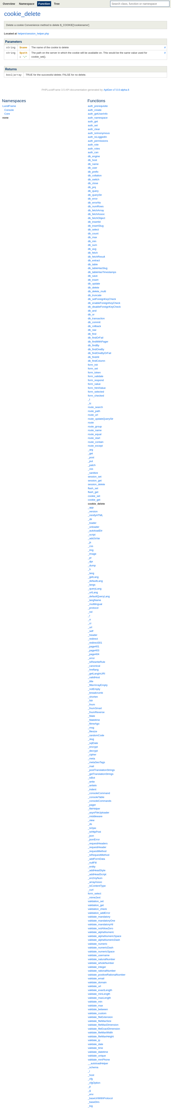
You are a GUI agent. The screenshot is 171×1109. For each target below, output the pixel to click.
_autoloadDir (95, 529)
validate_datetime (98, 1051)
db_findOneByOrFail (99, 352)
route (91, 421)
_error (91, 657)
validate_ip (94, 1039)
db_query (93, 190)
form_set (93, 367)
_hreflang (93, 668)
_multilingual (95, 603)
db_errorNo (94, 201)
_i (89, 1070)
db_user (92, 166)
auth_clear (94, 128)
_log (90, 1105)
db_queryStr (95, 194)
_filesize (92, 730)
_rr (89, 618)
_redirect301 (95, 641)
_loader (92, 522)
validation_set (96, 900)
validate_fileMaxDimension (103, 1023)
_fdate (91, 715)
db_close (93, 182)
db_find (92, 333)
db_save (93, 275)
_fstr (90, 699)
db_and (92, 309)
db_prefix (93, 170)
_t (89, 398)
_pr (90, 556)
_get (90, 452)
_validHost (94, 676)
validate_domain (97, 981)
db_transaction (96, 317)
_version (93, 510)
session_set (94, 475)
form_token (94, 371)
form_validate (95, 375)
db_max (92, 236)
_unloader (93, 526)
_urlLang (93, 591)
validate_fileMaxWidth (100, 1031)
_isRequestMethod (98, 854)
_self (90, 630)
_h (89, 568)
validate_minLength (99, 993)
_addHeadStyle (96, 869)
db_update (94, 282)
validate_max (95, 1004)
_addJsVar (94, 537)
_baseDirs (94, 1101)
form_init (93, 363)
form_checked (96, 394)
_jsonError (94, 838)
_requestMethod (97, 850)
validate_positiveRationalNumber (106, 973)
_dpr (90, 560)
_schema (93, 1066)
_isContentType (97, 885)
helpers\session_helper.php (33, 33)
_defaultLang (95, 580)
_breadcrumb (95, 692)
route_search (95, 406)
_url (90, 626)
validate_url (94, 985)
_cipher (92, 753)
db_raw (92, 329)
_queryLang (94, 587)
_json (91, 834)
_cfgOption (94, 1081)
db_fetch (93, 251)
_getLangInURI (96, 672)
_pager (92, 804)
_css (90, 545)
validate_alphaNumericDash (104, 939)
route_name (94, 429)
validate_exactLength (100, 989)
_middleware (95, 815)
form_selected (96, 390)
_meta (91, 757)
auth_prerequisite (98, 105)
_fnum (91, 703)
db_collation (94, 174)
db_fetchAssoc (96, 213)
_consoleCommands (99, 800)
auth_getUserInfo (98, 112)
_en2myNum (95, 877)
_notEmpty (94, 688)
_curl (90, 888)
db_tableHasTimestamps (102, 271)
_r (89, 614)
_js (89, 541)
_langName (94, 599)
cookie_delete (96, 502)
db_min (92, 240)
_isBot (91, 776)
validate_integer (97, 966)
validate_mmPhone (99, 1058)
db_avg (92, 248)
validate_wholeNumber (101, 962)
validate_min (95, 1000)
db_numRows (96, 205)
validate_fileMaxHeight (101, 1035)
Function (44, 3)
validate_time (95, 1047)
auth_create (94, 109)
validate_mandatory (99, 915)
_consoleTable (96, 796)
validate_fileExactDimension (104, 1027)
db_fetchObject (96, 217)
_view (91, 819)
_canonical (94, 665)
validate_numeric (97, 943)
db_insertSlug (96, 225)
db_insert (93, 279)
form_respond (96, 379)
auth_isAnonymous (99, 132)
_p (89, 1085)
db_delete (93, 286)
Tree (57, 3)
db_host (92, 159)
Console (9, 109)
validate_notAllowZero (100, 927)
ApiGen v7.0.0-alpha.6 (116, 89)
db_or (91, 313)
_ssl (90, 611)
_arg (90, 448)
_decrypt (93, 750)
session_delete (96, 483)
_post (91, 456)
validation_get (96, 904)
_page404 (93, 653)
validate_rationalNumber (102, 969)
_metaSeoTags (96, 761)
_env (90, 1093)
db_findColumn (96, 360)
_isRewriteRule (96, 661)
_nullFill (92, 861)
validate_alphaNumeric (101, 931)
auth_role (93, 143)
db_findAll (93, 356)
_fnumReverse (96, 711)
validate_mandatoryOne (101, 919)
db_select (93, 228)
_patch (92, 464)
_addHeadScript (97, 873)
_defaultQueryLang (99, 595)
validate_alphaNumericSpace (104, 935)
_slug (91, 738)
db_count (93, 232)
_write (91, 780)
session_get (94, 479)
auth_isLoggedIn (97, 136)
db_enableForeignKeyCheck (104, 302)
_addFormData (96, 858)
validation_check (97, 908)
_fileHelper (94, 807)
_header (92, 634)
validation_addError (99, 912)
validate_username (99, 954)
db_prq (92, 186)
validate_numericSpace (101, 950)
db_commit (94, 321)
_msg (91, 726)
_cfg (90, 1078)
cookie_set (94, 495)
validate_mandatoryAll (100, 923)
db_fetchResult (96, 255)
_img (90, 549)
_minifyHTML (95, 514)
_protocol (93, 607)
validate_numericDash (100, 946)
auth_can (93, 151)
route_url (93, 414)
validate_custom (97, 1012)
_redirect (93, 637)
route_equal (94, 433)
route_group (95, 425)
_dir (90, 518)
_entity (91, 865)
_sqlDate (93, 742)
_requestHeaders (98, 842)
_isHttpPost (94, 830)
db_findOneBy (96, 348)
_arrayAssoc (95, 881)
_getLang (93, 576)
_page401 (93, 645)
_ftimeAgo (94, 722)
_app (91, 506)
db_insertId (94, 221)
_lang (91, 572)
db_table (93, 263)
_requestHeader (97, 846)
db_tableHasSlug (97, 267)
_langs (91, 583)
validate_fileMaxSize (99, 1020)
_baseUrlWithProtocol (100, 1097)
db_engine (94, 155)
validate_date (95, 1043)
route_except (95, 444)
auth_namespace (98, 116)
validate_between (98, 1008)
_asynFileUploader (98, 811)
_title (90, 680)
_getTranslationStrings (101, 773)
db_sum (92, 244)
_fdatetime (94, 719)
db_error (93, 197)
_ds (90, 823)
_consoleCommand (99, 792)
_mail (91, 765)
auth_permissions (98, 140)
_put (90, 460)
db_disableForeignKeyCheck (104, 305)
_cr (89, 622)
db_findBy (93, 344)
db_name (93, 163)
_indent (92, 788)
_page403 (93, 649)
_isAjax (92, 827)
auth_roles (94, 147)
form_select (94, 892)
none (5, 116)
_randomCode (96, 734)
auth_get (93, 120)
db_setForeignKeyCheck (102, 298)
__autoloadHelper (98, 1062)
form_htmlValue (97, 387)
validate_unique (97, 1054)
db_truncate (94, 294)
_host (91, 1074)
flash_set (93, 487)
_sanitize (93, 472)
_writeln (92, 784)
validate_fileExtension (100, 1016)
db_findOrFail (95, 336)
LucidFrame (9, 105)
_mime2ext (94, 896)
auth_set (93, 124)
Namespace (26, 3)
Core (7, 112)
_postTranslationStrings (101, 769)
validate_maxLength (99, 997)
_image (92, 553)
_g (89, 1089)
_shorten (93, 695)
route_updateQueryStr (100, 418)
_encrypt (93, 746)
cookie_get (94, 498)
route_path (94, 410)
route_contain (95, 441)
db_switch (93, 178)
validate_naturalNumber (101, 958)
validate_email (96, 977)
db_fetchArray (96, 209)
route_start (94, 437)
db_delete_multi (97, 290)
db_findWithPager (98, 340)
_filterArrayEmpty (98, 684)
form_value (94, 383)
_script (91, 533)
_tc (89, 402)
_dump (92, 564)
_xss (90, 468)
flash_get (93, 491)
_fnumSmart (95, 707)
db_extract (94, 259)
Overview (9, 3)
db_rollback (94, 325)
